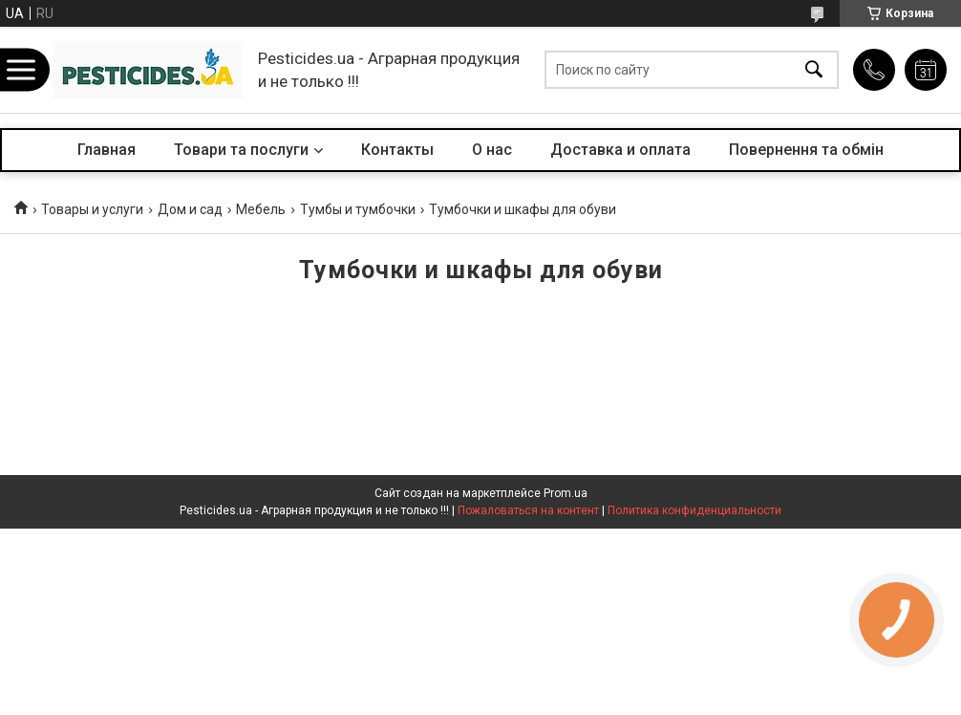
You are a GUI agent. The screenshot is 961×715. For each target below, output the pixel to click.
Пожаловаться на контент (528, 510)
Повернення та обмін (806, 150)
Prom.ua (565, 493)
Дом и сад (190, 209)
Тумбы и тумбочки (358, 209)
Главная (106, 150)
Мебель (261, 209)
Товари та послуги (241, 150)
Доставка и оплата (620, 150)
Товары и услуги (92, 209)
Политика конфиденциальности (694, 510)
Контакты (397, 150)
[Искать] (814, 70)
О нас (492, 150)
